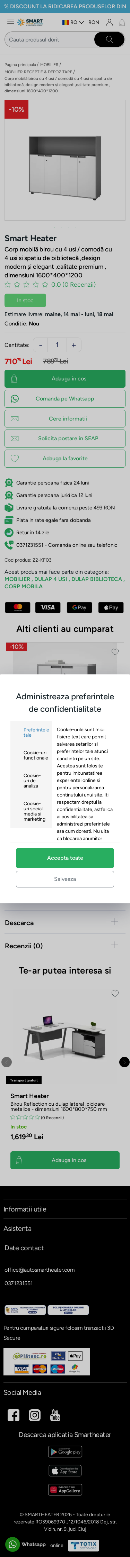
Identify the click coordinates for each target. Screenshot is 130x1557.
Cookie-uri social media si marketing (34, 811)
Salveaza (65, 879)
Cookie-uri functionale (36, 755)
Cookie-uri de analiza (32, 781)
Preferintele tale (36, 732)
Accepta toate (65, 858)
